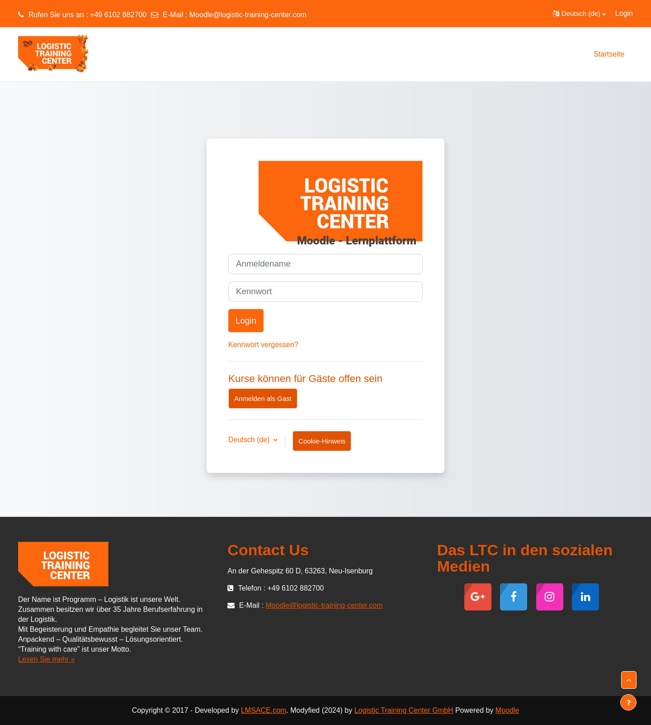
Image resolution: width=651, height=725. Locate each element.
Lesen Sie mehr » (46, 659)
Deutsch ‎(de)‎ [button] (250, 440)
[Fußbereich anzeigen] (628, 702)
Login (624, 13)
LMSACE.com (263, 710)
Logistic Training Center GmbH (403, 710)
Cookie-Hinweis (321, 441)
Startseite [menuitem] (609, 54)
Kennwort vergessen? (263, 344)
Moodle (507, 710)
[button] (579, 13)
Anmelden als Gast (263, 398)
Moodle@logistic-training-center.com (248, 15)
